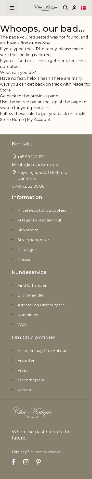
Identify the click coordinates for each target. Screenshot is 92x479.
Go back (8, 96)
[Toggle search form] (65, 8)
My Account (39, 119)
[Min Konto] (74, 8)
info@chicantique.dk (37, 164)
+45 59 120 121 (30, 157)
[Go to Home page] (45, 7)
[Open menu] (12, 8)
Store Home (12, 119)
